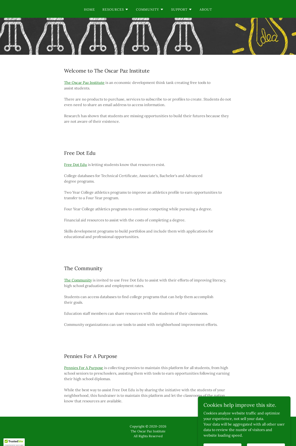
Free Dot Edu (75, 164)
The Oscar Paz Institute (84, 82)
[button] (115, 9)
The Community (78, 280)
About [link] (206, 9)
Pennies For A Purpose (83, 367)
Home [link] (89, 9)
